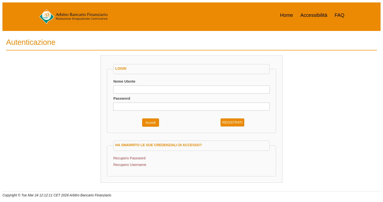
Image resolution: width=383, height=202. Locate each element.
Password (121, 98)
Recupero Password (129, 158)
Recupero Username (129, 165)
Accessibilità (313, 15)
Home (286, 15)
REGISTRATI (232, 122)
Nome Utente (124, 81)
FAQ (339, 15)
